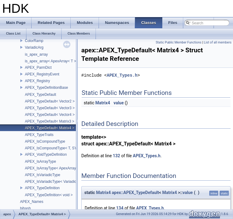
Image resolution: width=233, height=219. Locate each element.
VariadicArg (34, 47)
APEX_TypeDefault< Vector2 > (50, 101)
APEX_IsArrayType (40, 161)
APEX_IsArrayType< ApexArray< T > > (56, 168)
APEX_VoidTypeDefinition (46, 154)
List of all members (217, 42)
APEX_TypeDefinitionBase (46, 87)
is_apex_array (36, 54)
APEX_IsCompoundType (45, 141)
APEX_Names (31, 202)
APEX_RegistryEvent (42, 74)
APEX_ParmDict (38, 67)
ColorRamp (34, 41)
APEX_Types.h (122, 75)
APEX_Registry (37, 81)
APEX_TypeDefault (40, 94)
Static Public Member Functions (178, 42)
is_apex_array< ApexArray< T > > (52, 61)
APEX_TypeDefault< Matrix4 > (49, 128)
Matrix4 (102, 102)
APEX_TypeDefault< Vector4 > (50, 115)
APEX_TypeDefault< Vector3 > (50, 108)
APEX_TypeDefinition (42, 188)
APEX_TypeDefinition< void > (49, 195)
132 (116, 155)
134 (119, 208)
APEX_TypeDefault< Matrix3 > (49, 121)
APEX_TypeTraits (39, 135)
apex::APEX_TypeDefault (135, 192)
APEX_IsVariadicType (42, 175)
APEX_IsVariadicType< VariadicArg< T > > (59, 181)
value (118, 102)
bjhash (25, 208)
